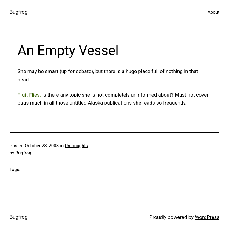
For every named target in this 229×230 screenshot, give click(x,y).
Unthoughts (76, 145)
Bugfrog (18, 12)
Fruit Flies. (29, 95)
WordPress (207, 217)
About (213, 12)
